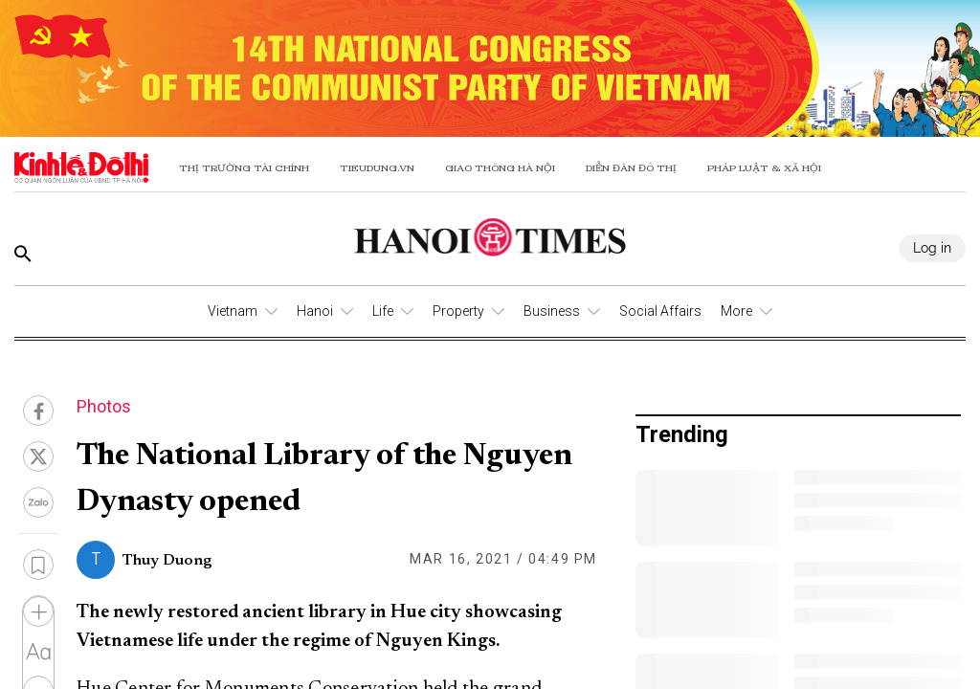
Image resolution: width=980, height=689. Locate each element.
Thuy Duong (167, 560)
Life (382, 311)
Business (551, 311)
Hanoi (315, 311)
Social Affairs (660, 311)
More (736, 311)
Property (458, 311)
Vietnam (232, 311)
